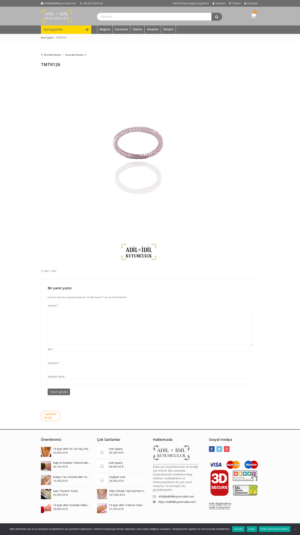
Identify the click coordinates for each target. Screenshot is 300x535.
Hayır (252, 529)
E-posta (54, 363)
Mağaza (104, 29)
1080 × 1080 (49, 271)
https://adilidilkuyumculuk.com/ (177, 502)
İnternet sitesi (56, 376)
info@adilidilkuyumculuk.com (176, 496)
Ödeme (137, 29)
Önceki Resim (52, 54)
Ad (50, 349)
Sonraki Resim (74, 54)
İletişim (168, 29)
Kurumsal (121, 29)
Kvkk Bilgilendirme (220, 503)
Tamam (238, 529)
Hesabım (153, 29)
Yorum (53, 305)
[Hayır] (295, 529)
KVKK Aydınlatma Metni (275, 529)
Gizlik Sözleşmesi (219, 507)
